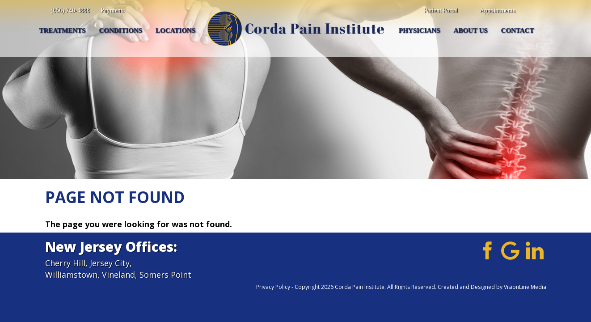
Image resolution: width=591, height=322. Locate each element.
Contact (517, 30)
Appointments (497, 10)
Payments (113, 10)
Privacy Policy (273, 287)
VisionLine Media (525, 287)
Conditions (120, 30)
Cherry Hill (65, 263)
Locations (175, 30)
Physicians (419, 30)
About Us (471, 30)
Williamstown (71, 274)
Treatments (62, 30)
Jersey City (110, 263)
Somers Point (165, 274)
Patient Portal (441, 10)
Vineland (118, 274)
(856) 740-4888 (70, 10)
